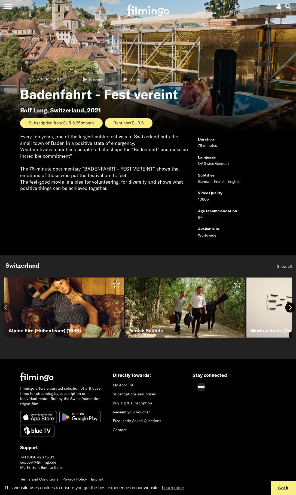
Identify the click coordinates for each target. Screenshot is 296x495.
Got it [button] (283, 488)
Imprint (97, 479)
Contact (120, 429)
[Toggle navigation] (8, 6)
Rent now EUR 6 (129, 123)
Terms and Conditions (39, 479)
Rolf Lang (33, 110)
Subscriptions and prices (134, 394)
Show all (284, 266)
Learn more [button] (173, 487)
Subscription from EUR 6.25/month (61, 123)
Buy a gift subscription (132, 403)
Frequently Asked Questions (137, 420)
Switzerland (67, 110)
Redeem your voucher (131, 412)
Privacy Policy (74, 479)
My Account (123, 385)
